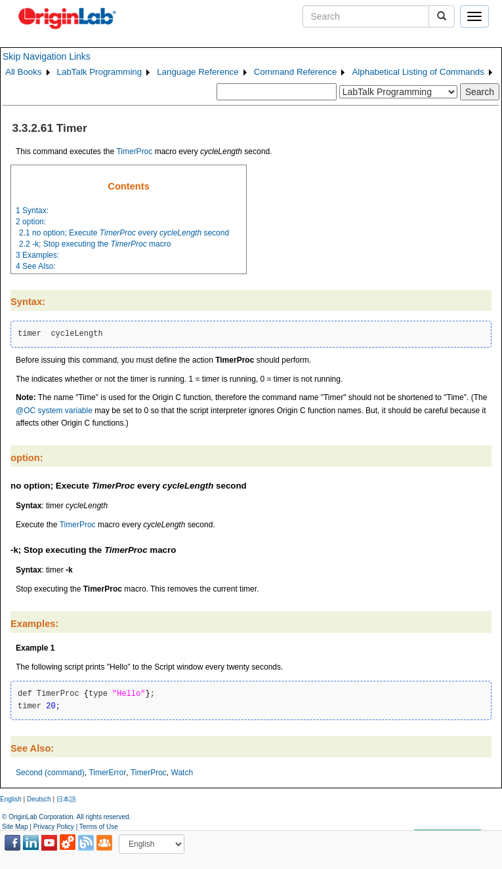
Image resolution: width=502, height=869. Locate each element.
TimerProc (134, 151)
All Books (23, 72)
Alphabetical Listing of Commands (418, 72)
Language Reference (198, 72)
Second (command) (50, 772)
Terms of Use (98, 826)
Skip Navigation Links (47, 56)
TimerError (107, 772)
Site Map (15, 826)
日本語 (66, 799)
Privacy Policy (53, 826)
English (11, 799)
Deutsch (39, 799)
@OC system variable (54, 410)
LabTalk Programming (99, 72)
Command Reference (295, 72)
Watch (182, 772)
